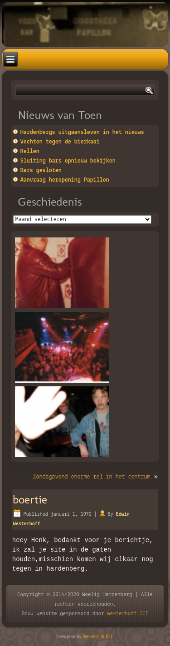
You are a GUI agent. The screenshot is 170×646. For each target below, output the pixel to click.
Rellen (29, 151)
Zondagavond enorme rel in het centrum (91, 476)
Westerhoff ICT (127, 613)
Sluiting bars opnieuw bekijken (68, 161)
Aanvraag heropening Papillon (64, 180)
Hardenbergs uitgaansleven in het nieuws (82, 132)
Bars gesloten (41, 170)
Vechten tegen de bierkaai (60, 141)
